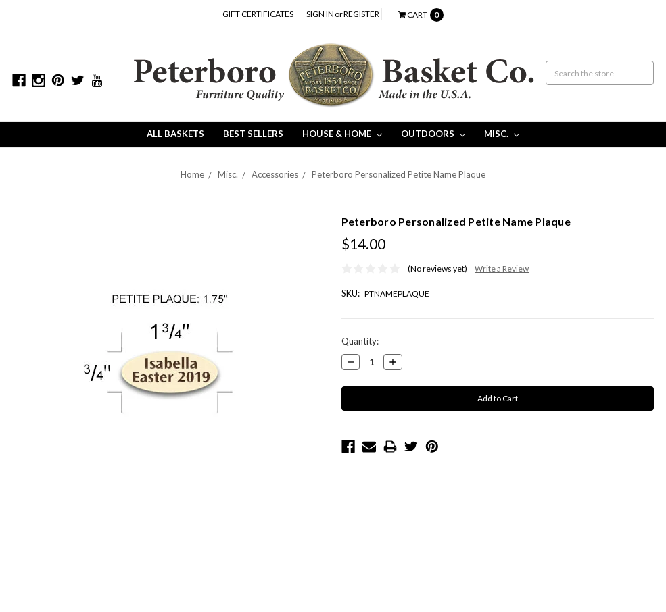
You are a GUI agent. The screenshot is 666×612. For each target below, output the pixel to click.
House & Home (342, 133)
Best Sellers (253, 133)
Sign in (320, 14)
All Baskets (175, 133)
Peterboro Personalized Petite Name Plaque (398, 174)
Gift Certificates (257, 14)
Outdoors (433, 133)
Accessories (275, 174)
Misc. (501, 133)
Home (192, 174)
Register (361, 14)
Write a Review (502, 268)
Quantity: (360, 341)
